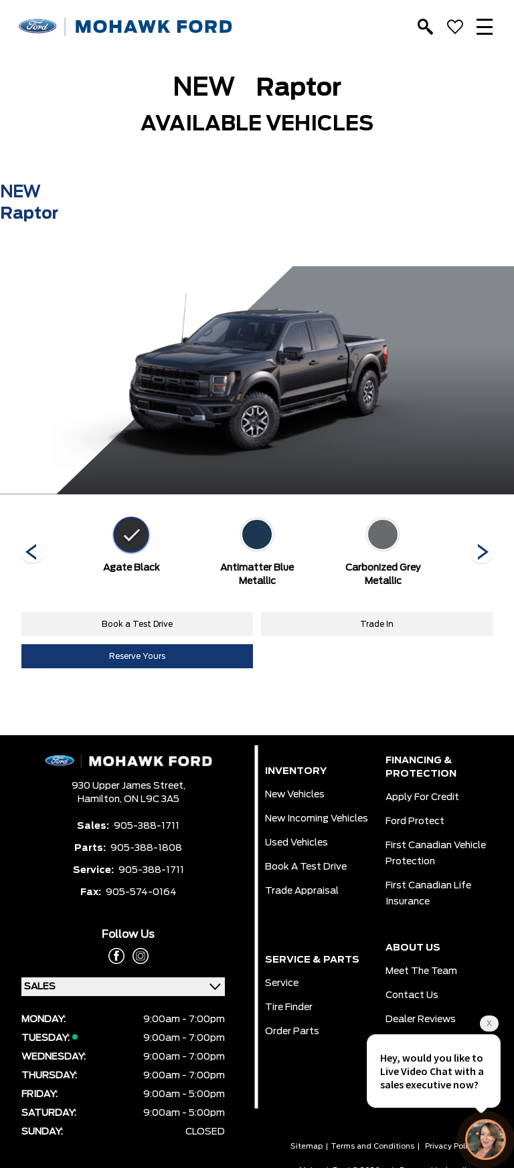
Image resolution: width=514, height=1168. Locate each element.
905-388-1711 (146, 826)
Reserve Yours (137, 656)
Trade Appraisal (302, 891)
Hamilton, (101, 799)
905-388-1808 (146, 848)
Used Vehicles (296, 843)
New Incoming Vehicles (316, 818)
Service (281, 983)
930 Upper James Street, (128, 786)
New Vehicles (295, 794)
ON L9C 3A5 (151, 799)
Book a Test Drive (137, 624)
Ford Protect (415, 821)
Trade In (377, 624)
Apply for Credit (422, 797)
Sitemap (306, 1146)
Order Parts (292, 1031)
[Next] (32, 553)
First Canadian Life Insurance (428, 893)
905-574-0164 (141, 892)
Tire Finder (289, 1007)
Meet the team (421, 971)
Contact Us (412, 995)
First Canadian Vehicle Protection (436, 853)
